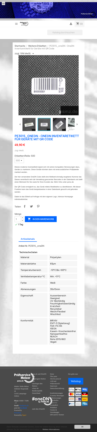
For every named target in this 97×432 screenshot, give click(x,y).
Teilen (24, 206)
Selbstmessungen (55, 398)
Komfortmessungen (56, 393)
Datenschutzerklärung (57, 388)
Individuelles (54, 400)
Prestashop (17, 413)
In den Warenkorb (41, 219)
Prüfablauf (53, 407)
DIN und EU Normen (57, 415)
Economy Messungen (57, 395)
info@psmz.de (23, 405)
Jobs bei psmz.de (55, 379)
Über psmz (53, 376)
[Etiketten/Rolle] (19, 160)
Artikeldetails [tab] (28, 238)
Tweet (31, 206)
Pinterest (38, 206)
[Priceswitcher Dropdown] (25, 53)
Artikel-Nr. (23, 246)
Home (52, 374)
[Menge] (18, 219)
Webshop (76, 381)
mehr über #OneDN (38, 409)
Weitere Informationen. (51, 429)
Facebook (23, 408)
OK (82, 427)
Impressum (53, 386)
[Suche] (64, 32)
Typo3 (24, 415)
